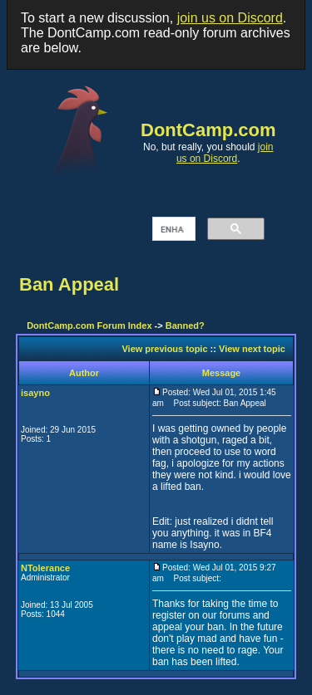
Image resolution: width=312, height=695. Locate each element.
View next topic (252, 349)
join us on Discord (230, 18)
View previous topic (164, 349)
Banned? (185, 325)
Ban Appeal (69, 284)
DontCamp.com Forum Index (89, 325)
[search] (172, 229)
